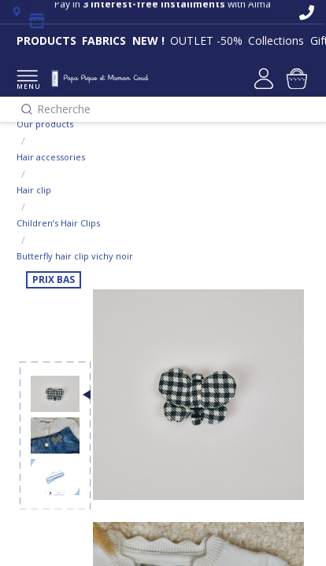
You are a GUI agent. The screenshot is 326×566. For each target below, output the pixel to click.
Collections (276, 40)
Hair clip (34, 190)
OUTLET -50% (206, 40)
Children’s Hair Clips (58, 223)
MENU (27, 80)
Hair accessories (51, 157)
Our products (45, 124)
